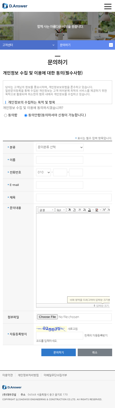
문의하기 (65, 45)
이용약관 (7, 375)
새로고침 (73, 328)
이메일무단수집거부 (55, 375)
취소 (94, 352)
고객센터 (7, 45)
